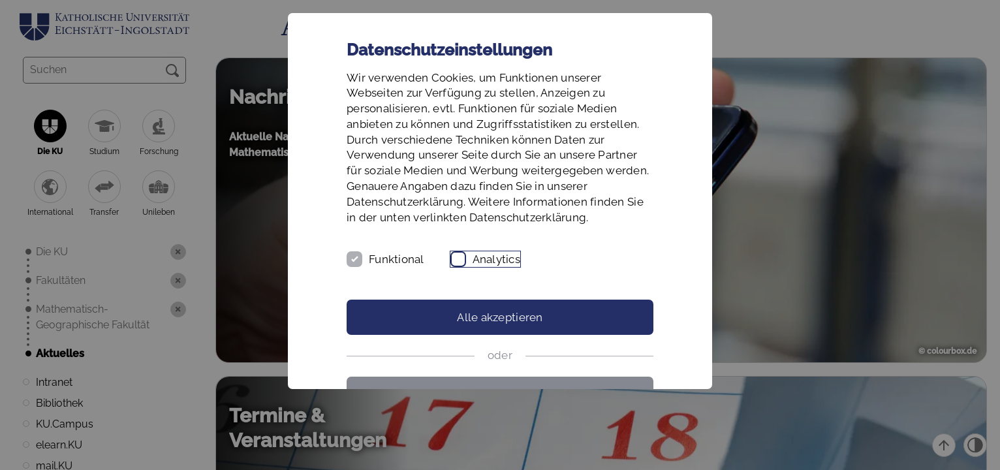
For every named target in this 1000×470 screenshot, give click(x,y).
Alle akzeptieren (499, 317)
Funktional (396, 259)
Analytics (496, 259)
